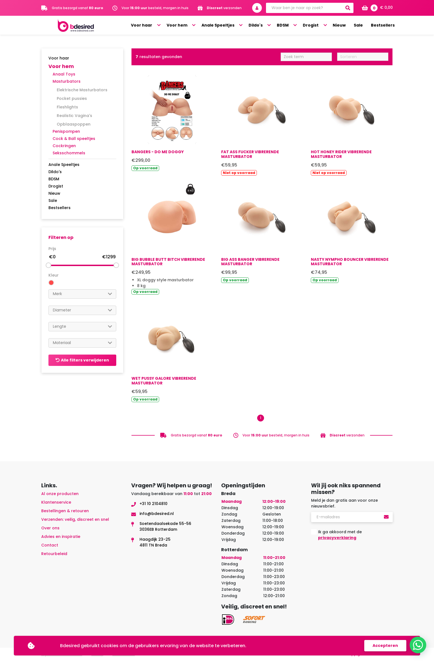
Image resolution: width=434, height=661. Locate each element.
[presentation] (353, 558)
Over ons (50, 528)
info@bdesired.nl (157, 513)
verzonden (224, 8)
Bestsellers (384, 25)
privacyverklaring (337, 537)
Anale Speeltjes (229, 25)
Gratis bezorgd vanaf (77, 8)
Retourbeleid (54, 553)
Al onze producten (60, 493)
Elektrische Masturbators (82, 90)
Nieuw (342, 25)
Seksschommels (69, 153)
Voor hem (190, 25)
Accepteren (385, 645)
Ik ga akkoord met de (340, 534)
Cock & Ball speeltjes (74, 138)
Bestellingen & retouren (65, 511)
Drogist (316, 25)
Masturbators (67, 81)
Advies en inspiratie (60, 536)
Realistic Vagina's (74, 115)
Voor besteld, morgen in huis (155, 8)
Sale (360, 25)
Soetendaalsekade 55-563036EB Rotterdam (165, 526)
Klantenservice (56, 502)
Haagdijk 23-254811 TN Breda (155, 542)
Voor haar (157, 25)
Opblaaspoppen (74, 124)
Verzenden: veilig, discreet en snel (75, 519)
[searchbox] (82, 294)
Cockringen (64, 146)
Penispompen (66, 131)
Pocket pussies (72, 98)
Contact (49, 545)
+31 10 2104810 (153, 503)
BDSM (290, 25)
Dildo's (265, 25)
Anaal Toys (64, 74)
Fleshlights (67, 107)
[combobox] (82, 294)
